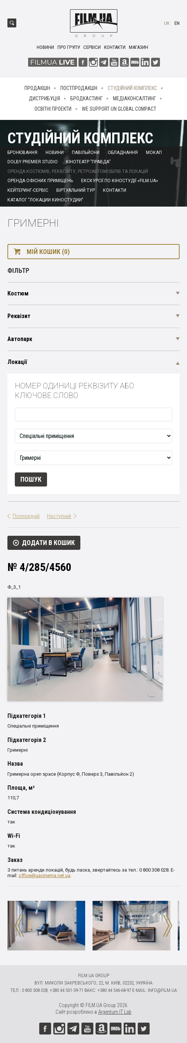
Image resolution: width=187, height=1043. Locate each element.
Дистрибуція (44, 98)
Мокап (154, 152)
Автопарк (19, 338)
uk (167, 23)
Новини (45, 47)
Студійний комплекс (132, 88)
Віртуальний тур (75, 190)
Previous (19, 926)
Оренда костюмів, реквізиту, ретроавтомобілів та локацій (77, 171)
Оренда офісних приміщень (40, 180)
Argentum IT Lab (114, 1012)
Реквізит (18, 316)
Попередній (26, 516)
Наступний (59, 516)
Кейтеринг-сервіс (27, 190)
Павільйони (86, 152)
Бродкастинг (86, 98)
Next (167, 926)
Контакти (115, 47)
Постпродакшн (78, 88)
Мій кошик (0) (48, 251)
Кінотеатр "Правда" (88, 161)
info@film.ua (162, 990)
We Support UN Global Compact (119, 109)
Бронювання (22, 152)
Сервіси (92, 47)
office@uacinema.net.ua (44, 875)
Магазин (138, 47)
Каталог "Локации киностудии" (45, 200)
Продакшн (37, 88)
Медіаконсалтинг (134, 98)
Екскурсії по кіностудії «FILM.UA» (119, 180)
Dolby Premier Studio (32, 161)
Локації (17, 361)
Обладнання (123, 152)
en (177, 23)
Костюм (18, 293)
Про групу (68, 47)
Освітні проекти (52, 109)
